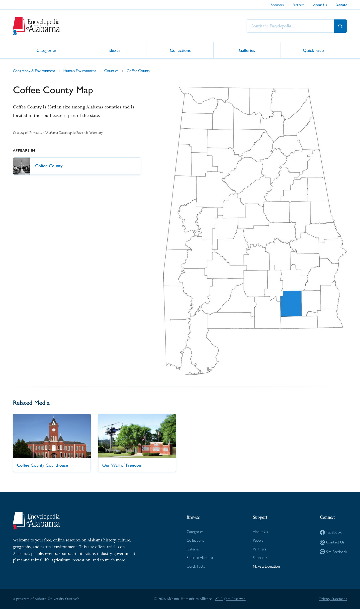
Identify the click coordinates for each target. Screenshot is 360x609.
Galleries (247, 50)
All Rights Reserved (230, 599)
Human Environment (79, 70)
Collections (180, 50)
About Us (320, 5)
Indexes (113, 50)
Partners (298, 5)
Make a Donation (266, 566)
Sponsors (277, 5)
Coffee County (138, 70)
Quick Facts (314, 50)
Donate (341, 5)
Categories (46, 50)
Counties (111, 70)
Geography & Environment (34, 70)
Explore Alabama (199, 557)
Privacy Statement (333, 599)
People (258, 540)
